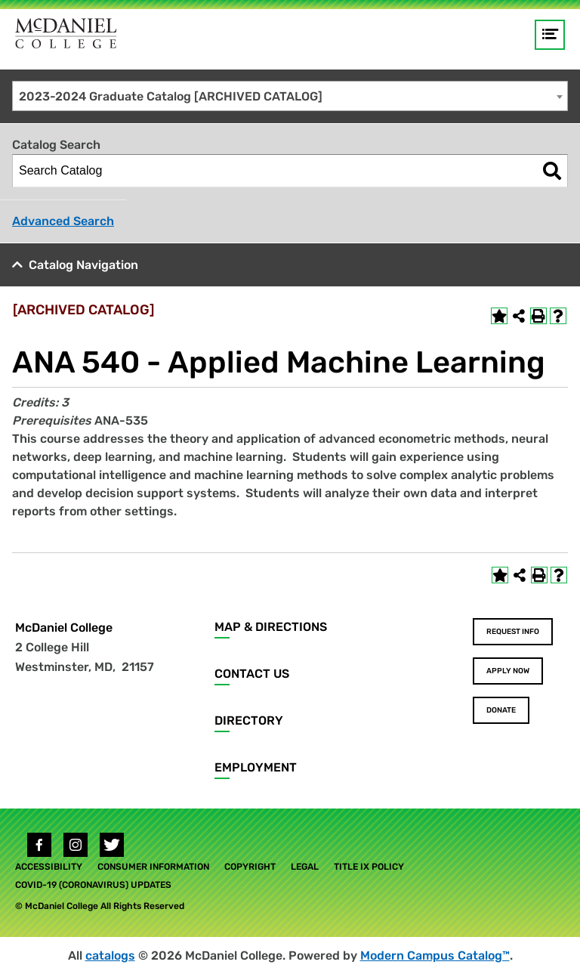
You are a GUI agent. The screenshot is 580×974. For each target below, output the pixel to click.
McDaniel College (64, 627)
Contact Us (251, 673)
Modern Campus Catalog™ (435, 955)
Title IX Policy (369, 866)
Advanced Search (63, 221)
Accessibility (48, 866)
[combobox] (290, 96)
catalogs (110, 955)
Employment (255, 767)
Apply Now (507, 671)
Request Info (512, 631)
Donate (501, 710)
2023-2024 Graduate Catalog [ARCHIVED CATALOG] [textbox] (170, 96)
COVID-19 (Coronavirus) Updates (93, 885)
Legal (305, 866)
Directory (248, 720)
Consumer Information (153, 866)
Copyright (250, 866)
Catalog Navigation (83, 265)
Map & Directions (270, 627)
